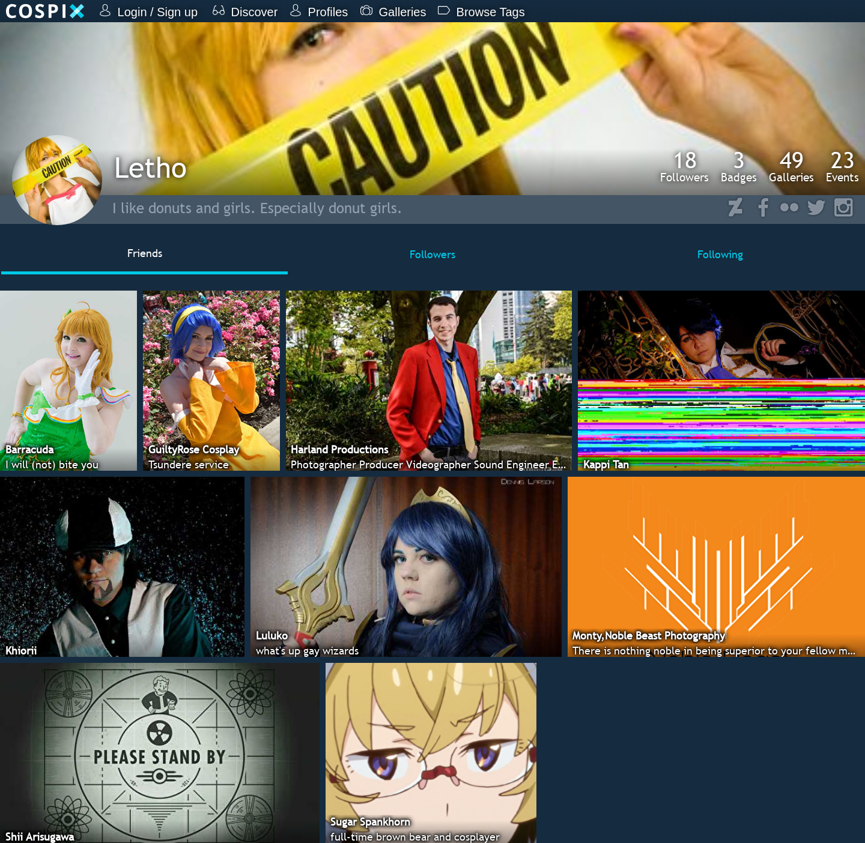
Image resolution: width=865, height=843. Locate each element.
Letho (150, 167)
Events (842, 166)
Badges (739, 166)
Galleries (791, 166)
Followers (684, 166)
